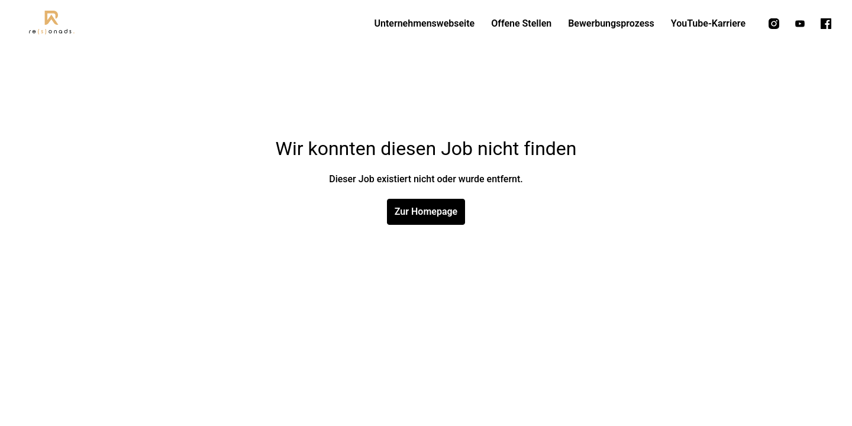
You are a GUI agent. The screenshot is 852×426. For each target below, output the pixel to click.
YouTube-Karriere (708, 23)
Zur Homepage (426, 211)
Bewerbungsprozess (611, 23)
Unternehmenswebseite (424, 23)
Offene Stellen (521, 23)
